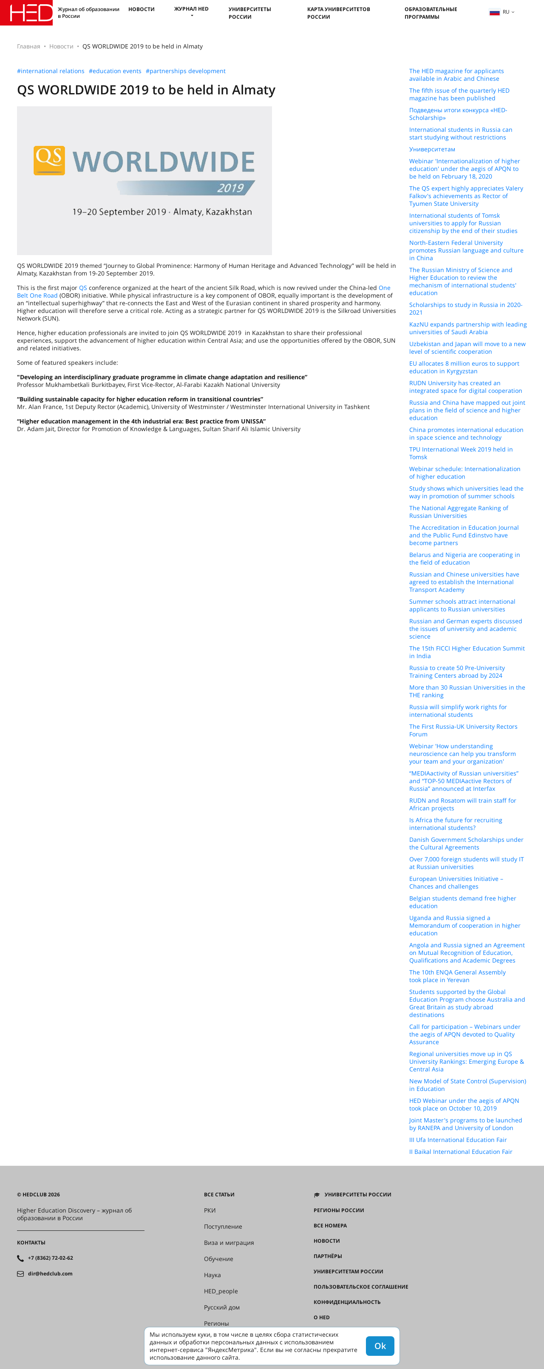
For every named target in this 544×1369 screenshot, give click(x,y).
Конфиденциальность (347, 1302)
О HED (322, 1317)
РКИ (210, 1210)
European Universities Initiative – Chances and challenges (456, 882)
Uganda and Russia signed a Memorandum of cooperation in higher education (465, 925)
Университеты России (250, 13)
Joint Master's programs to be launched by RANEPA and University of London (465, 1124)
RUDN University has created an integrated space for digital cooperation (465, 387)
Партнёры (328, 1256)
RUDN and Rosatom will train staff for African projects (462, 804)
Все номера (330, 1225)
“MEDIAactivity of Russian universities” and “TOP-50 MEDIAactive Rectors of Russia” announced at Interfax (463, 781)
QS (83, 288)
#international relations (51, 71)
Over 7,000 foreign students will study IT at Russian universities (466, 863)
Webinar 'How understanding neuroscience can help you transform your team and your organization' (462, 753)
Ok (380, 1346)
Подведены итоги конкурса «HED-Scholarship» (458, 114)
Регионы (216, 1323)
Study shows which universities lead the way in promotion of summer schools (466, 492)
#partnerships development (186, 71)
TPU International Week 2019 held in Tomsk (461, 453)
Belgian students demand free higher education (462, 902)
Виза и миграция (229, 1243)
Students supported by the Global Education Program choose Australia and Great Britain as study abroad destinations (467, 1003)
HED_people (221, 1291)
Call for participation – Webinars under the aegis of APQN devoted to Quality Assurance (465, 1034)
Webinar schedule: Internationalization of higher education (465, 472)
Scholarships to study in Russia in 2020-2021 (466, 308)
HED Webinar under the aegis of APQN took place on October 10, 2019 (464, 1104)
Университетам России (348, 1271)
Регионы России (339, 1210)
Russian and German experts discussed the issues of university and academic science (465, 628)
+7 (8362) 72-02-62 (50, 1258)
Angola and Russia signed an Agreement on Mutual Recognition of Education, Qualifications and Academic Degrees (467, 952)
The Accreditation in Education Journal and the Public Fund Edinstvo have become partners (464, 535)
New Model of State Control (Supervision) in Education (467, 1085)
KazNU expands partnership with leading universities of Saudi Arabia (468, 328)
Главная (28, 46)
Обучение (218, 1259)
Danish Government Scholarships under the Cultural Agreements (466, 843)
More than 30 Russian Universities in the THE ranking (467, 691)
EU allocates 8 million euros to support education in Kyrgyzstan (464, 367)
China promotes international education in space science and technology (466, 433)
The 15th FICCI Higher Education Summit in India (467, 652)
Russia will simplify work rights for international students (458, 711)
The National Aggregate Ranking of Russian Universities (458, 512)
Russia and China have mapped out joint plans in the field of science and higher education (467, 410)
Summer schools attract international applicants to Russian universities (462, 605)
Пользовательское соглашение (361, 1287)
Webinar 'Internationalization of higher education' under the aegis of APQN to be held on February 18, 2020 (464, 168)
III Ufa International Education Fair (458, 1140)
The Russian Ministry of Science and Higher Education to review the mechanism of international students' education (462, 281)
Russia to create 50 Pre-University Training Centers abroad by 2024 (457, 671)
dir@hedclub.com (50, 1273)
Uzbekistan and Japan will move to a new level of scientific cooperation (467, 347)
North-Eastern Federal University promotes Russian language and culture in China (466, 250)
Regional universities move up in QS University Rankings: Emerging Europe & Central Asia (466, 1061)
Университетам (432, 149)
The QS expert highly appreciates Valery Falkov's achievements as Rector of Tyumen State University (466, 196)
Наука (212, 1275)
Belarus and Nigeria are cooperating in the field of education (464, 558)
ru (499, 11)
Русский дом (222, 1307)
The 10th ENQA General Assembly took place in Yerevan (457, 976)
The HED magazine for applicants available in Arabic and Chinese (456, 74)
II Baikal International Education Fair (461, 1152)
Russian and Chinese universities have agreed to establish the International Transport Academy (464, 582)
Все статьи (219, 1194)
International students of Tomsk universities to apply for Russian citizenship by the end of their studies (463, 223)
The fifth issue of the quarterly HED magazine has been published (459, 94)
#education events (115, 71)
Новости (141, 9)
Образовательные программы (431, 13)
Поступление (223, 1226)
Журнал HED (191, 8)
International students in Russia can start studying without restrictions (461, 133)
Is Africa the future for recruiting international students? (455, 824)
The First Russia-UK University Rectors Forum (463, 730)
